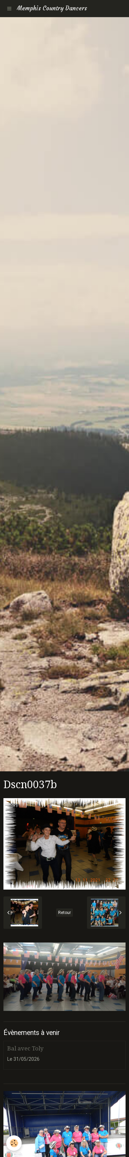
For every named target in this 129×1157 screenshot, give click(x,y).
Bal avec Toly (25, 1048)
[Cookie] (14, 1143)
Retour (64, 912)
